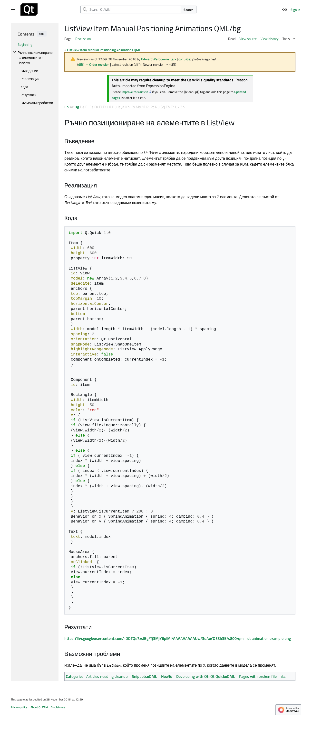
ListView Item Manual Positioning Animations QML (104, 49)
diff (80, 64)
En (66, 107)
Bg (77, 107)
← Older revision (97, 64)
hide (42, 34)
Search (189, 9)
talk (173, 59)
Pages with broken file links (262, 676)
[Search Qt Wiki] (130, 9)
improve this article (135, 91)
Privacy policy (19, 707)
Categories (75, 676)
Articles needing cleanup (107, 676)
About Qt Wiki (39, 707)
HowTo (166, 676)
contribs (184, 59)
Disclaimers (58, 707)
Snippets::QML (144, 676)
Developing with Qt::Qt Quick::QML (205, 676)
